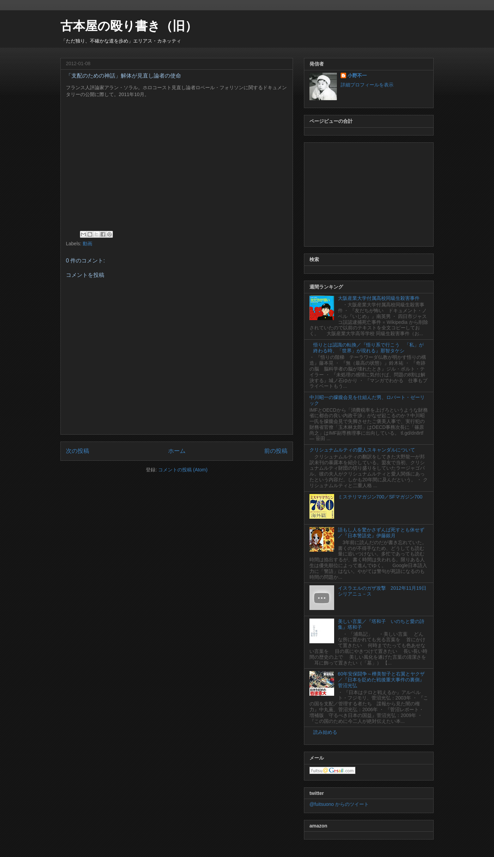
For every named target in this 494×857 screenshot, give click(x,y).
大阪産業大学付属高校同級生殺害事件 (379, 298)
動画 (87, 243)
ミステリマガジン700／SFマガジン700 (380, 497)
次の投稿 (77, 451)
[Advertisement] (368, 193)
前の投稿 (275, 451)
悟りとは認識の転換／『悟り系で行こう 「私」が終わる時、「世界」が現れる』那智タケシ (368, 347)
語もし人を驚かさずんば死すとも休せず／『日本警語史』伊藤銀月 (381, 532)
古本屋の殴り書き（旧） (128, 26)
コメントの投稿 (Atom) (183, 469)
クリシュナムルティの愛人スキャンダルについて (362, 450)
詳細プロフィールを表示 (367, 84)
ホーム (177, 451)
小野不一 (357, 75)
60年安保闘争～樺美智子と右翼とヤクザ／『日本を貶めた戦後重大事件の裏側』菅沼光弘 (381, 679)
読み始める (325, 732)
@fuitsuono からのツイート (339, 804)
